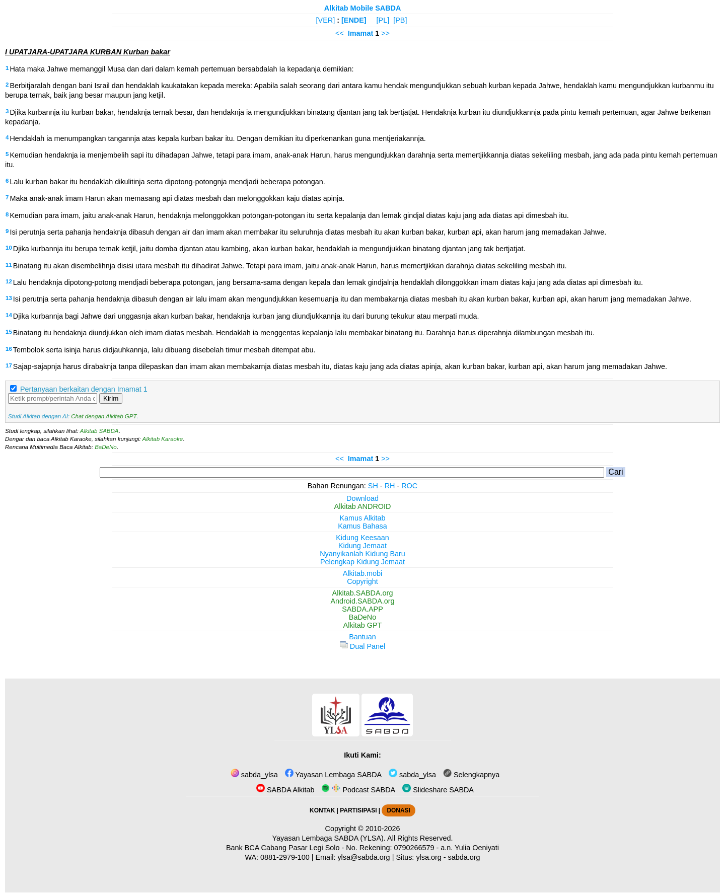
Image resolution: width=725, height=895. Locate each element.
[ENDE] (354, 20)
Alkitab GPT (362, 625)
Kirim (110, 398)
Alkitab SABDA (99, 431)
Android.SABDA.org (362, 601)
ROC (409, 486)
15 (9, 332)
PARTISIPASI (358, 810)
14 (9, 315)
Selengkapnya (471, 775)
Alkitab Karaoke (162, 439)
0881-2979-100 (285, 857)
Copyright (362, 581)
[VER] (325, 20)
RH (390, 486)
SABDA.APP (362, 609)
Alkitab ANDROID (362, 506)
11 (9, 265)
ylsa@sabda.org (363, 857)
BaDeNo (106, 447)
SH (373, 486)
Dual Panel (362, 646)
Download (362, 498)
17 (9, 365)
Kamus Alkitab (362, 518)
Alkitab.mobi (362, 573)
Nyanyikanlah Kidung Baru (362, 554)
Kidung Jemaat (362, 546)
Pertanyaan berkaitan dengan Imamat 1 (84, 389)
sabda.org (464, 857)
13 (9, 298)
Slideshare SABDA (438, 790)
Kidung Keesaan (362, 538)
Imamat (360, 33)
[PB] (400, 20)
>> (385, 33)
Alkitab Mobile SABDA (362, 8)
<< (339, 33)
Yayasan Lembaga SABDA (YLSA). (329, 838)
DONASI (398, 810)
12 (9, 281)
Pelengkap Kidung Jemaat (362, 562)
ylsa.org (428, 857)
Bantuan (362, 637)
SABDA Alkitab (285, 790)
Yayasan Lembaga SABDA (333, 775)
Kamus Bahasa (362, 526)
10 (9, 248)
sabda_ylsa (254, 775)
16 (9, 349)
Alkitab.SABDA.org (362, 593)
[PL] (383, 20)
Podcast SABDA (358, 790)
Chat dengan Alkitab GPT (103, 416)
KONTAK (322, 810)
